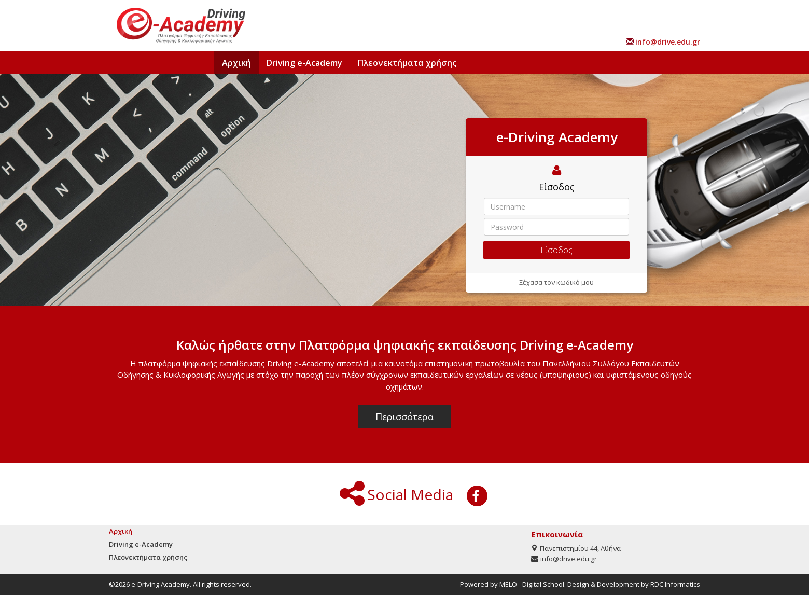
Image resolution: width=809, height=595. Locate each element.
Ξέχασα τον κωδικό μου (556, 282)
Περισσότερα (404, 416)
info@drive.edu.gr (667, 42)
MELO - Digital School (531, 584)
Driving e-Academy (304, 62)
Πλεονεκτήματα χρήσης (407, 62)
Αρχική (236, 62)
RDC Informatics (675, 584)
